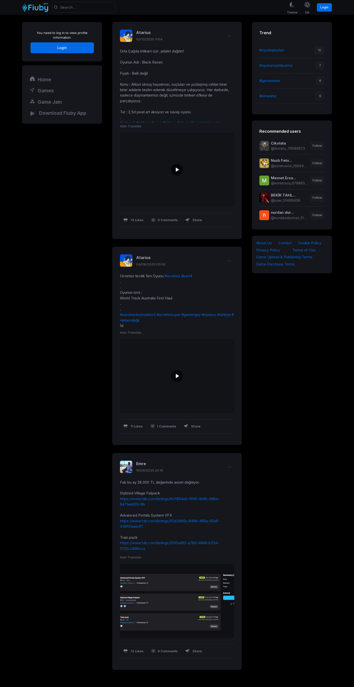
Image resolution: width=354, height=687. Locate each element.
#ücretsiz (172, 276)
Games (42, 90)
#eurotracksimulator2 (138, 315)
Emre (141, 463)
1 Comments (163, 427)
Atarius (143, 33)
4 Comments (164, 651)
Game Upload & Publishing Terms (284, 257)
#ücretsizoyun (168, 315)
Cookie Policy (309, 243)
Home (40, 79)
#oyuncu (209, 315)
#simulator (268, 96)
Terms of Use (304, 250)
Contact (285, 243)
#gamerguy (191, 315)
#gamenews (269, 81)
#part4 (186, 276)
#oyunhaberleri (271, 50)
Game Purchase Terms (275, 264)
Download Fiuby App (58, 113)
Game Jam (46, 101)
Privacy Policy (268, 250)
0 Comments (164, 220)
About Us (264, 243)
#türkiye (224, 315)
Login (324, 7)
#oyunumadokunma (275, 65)
